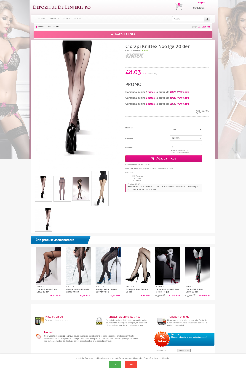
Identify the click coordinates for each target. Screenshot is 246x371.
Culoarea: (129, 139)
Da (115, 364)
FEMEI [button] (41, 19)
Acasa (39, 27)
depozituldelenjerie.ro (64, 336)
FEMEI (47, 27)
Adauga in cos (163, 158)
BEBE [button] (78, 19)
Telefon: (200, 27)
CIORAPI (55, 27)
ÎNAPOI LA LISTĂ (123, 34)
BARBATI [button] (54, 19)
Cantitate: (129, 147)
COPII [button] (67, 19)
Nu (131, 364)
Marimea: (129, 128)
